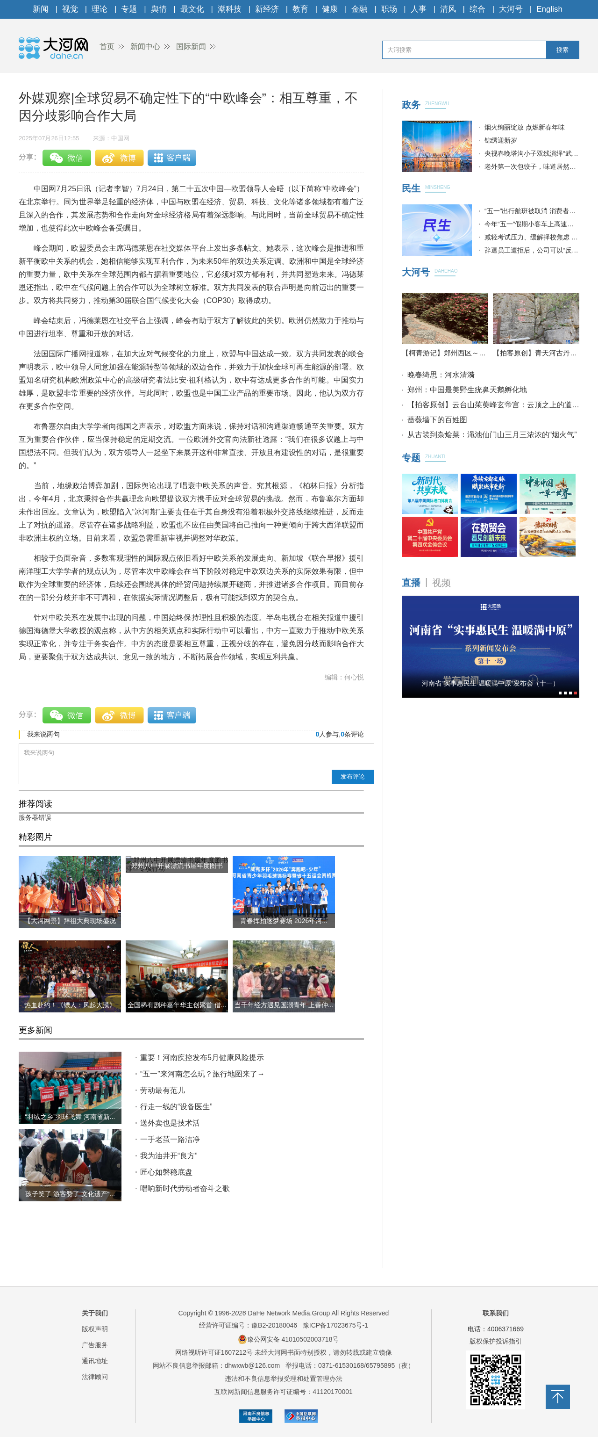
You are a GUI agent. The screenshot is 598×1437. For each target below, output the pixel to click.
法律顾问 (95, 1376)
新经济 (267, 9)
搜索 (562, 49)
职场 (389, 9)
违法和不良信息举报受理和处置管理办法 (283, 1378)
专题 (129, 9)
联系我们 (496, 1313)
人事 (419, 9)
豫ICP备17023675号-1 (335, 1325)
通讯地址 (95, 1361)
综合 (477, 9)
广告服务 (95, 1345)
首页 (107, 47)
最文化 (192, 9)
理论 (99, 9)
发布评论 (353, 776)
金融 (359, 9)
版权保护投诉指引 (496, 1341)
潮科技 (230, 9)
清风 (448, 9)
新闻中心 (145, 47)
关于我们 (95, 1313)
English (549, 9)
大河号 (511, 9)
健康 (330, 9)
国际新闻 (191, 47)
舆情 (159, 9)
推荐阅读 (35, 804)
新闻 (41, 9)
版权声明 (95, 1329)
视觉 (70, 9)
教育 (300, 9)
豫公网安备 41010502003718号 (288, 1339)
